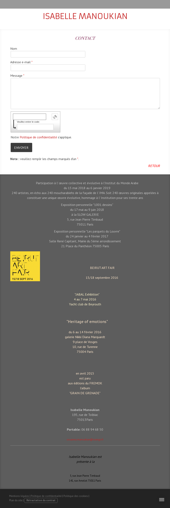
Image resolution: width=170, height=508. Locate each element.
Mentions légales (19, 496)
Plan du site (15, 500)
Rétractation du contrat (40, 500)
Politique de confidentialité (38, 137)
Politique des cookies (76, 496)
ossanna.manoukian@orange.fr (85, 439)
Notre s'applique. (41, 137)
